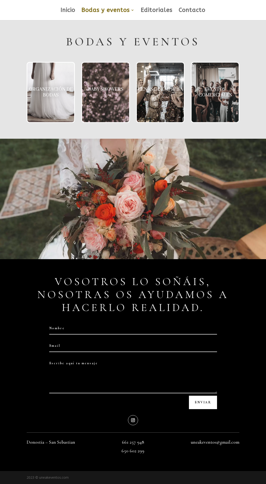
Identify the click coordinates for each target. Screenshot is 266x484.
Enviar (203, 402)
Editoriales (156, 10)
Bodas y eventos (105, 10)
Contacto (192, 10)
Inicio (67, 10)
